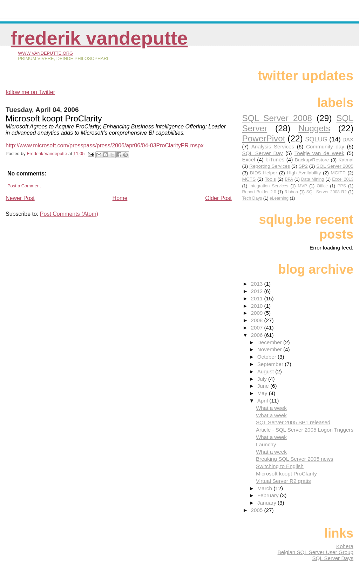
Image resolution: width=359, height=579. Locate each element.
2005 (257, 510)
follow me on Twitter (30, 92)
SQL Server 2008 (277, 118)
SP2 (303, 166)
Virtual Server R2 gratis (283, 481)
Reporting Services (269, 166)
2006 (257, 335)
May (263, 393)
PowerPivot (263, 138)
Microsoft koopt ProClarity (286, 474)
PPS (341, 186)
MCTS (249, 179)
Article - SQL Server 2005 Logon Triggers (304, 430)
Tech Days (252, 198)
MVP (302, 186)
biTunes (275, 159)
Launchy (266, 444)
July (262, 379)
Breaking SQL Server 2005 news (294, 459)
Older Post (218, 198)
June (263, 386)
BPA (289, 179)
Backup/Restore (312, 159)
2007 (257, 328)
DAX (348, 139)
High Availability (304, 172)
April (263, 401)
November (270, 349)
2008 (257, 320)
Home (120, 198)
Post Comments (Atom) (69, 214)
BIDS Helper (263, 172)
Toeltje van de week (319, 153)
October (267, 357)
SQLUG (316, 139)
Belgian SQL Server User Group (315, 552)
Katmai (345, 159)
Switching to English (280, 466)
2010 (257, 306)
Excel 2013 (342, 179)
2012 (257, 291)
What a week (271, 408)
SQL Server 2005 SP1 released (293, 422)
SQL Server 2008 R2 (326, 191)
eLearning (279, 198)
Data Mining (312, 179)
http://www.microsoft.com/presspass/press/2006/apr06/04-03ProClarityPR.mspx (105, 145)
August (266, 371)
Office (322, 186)
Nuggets (314, 128)
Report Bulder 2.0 (259, 191)
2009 (257, 313)
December (270, 342)
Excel (248, 159)
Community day (325, 146)
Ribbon (291, 191)
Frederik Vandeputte (99, 38)
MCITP (338, 172)
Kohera (344, 546)
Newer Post (20, 198)
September (271, 364)
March (265, 488)
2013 (257, 284)
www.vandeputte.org (45, 53)
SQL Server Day (262, 153)
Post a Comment (24, 185)
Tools (270, 179)
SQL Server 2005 (334, 166)
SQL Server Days (332, 558)
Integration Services (269, 186)
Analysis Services (272, 146)
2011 (257, 298)
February (268, 495)
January (267, 503)
